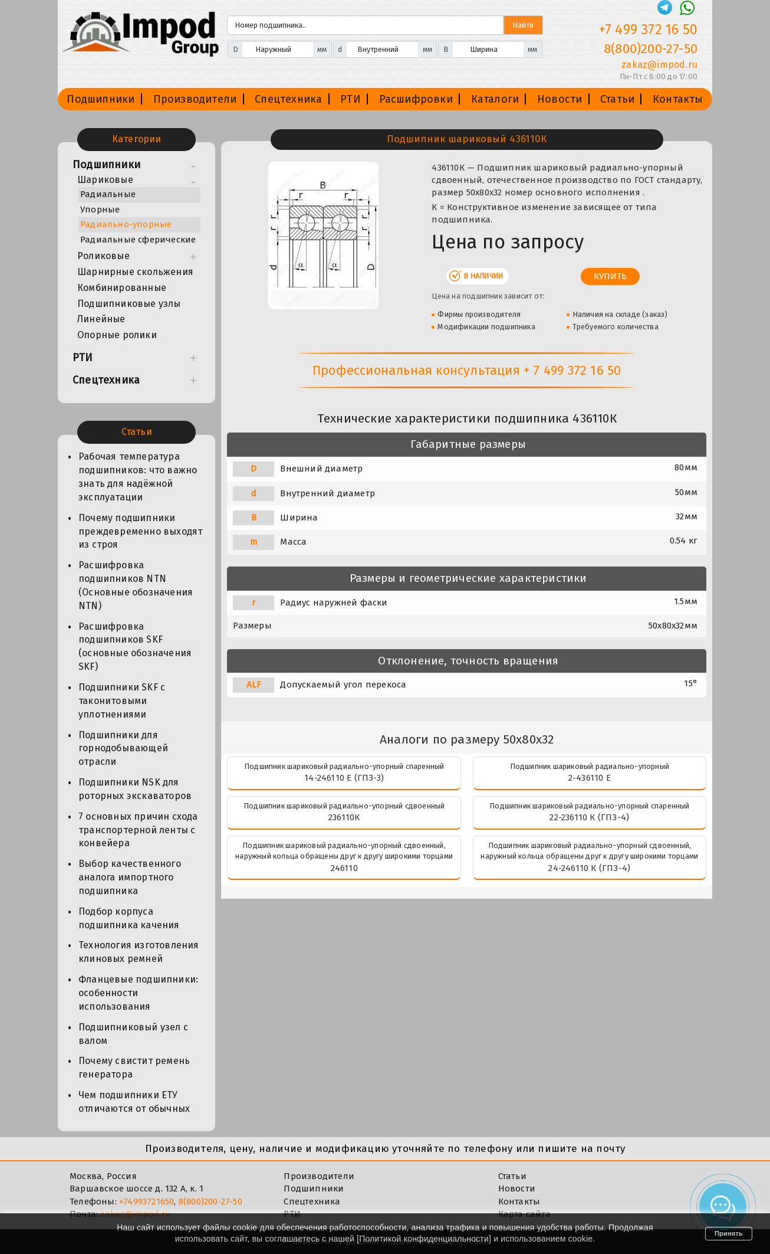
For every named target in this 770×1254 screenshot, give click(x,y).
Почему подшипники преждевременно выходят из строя (140, 531)
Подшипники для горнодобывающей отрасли (123, 748)
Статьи (617, 99)
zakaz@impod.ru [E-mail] (659, 64)
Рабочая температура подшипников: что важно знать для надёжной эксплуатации (137, 477)
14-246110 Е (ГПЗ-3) (344, 777)
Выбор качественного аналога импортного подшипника (129, 877)
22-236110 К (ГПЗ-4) (589, 817)
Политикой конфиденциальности (424, 1238)
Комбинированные (121, 287)
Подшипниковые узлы (129, 303)
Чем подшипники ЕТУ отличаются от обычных (134, 1101)
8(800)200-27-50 (210, 1201)
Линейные (101, 319)
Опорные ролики (117, 334)
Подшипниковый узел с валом (133, 1033)
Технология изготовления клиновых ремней (138, 951)
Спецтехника (288, 99)
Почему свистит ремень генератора (134, 1067)
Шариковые (105, 179)
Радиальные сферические (138, 239)
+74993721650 (146, 1201)
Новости (559, 99)
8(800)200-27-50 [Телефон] (650, 49)
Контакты (678, 99)
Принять (729, 1233)
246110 (344, 868)
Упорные (100, 209)
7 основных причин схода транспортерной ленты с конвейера (138, 830)
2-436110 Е (589, 777)
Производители (195, 99)
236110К (344, 817)
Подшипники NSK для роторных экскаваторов (135, 789)
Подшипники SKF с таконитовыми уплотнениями (121, 701)
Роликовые (103, 255)
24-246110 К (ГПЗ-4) (589, 868)
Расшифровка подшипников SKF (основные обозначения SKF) (135, 647)
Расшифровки (416, 99)
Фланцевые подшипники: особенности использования (138, 993)
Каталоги (495, 99)
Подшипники (100, 99)
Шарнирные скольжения (135, 271)
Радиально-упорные (126, 224)
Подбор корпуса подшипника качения (129, 918)
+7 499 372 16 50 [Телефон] (648, 29)
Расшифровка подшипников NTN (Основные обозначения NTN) (135, 585)
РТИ (350, 99)
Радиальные (108, 194)
